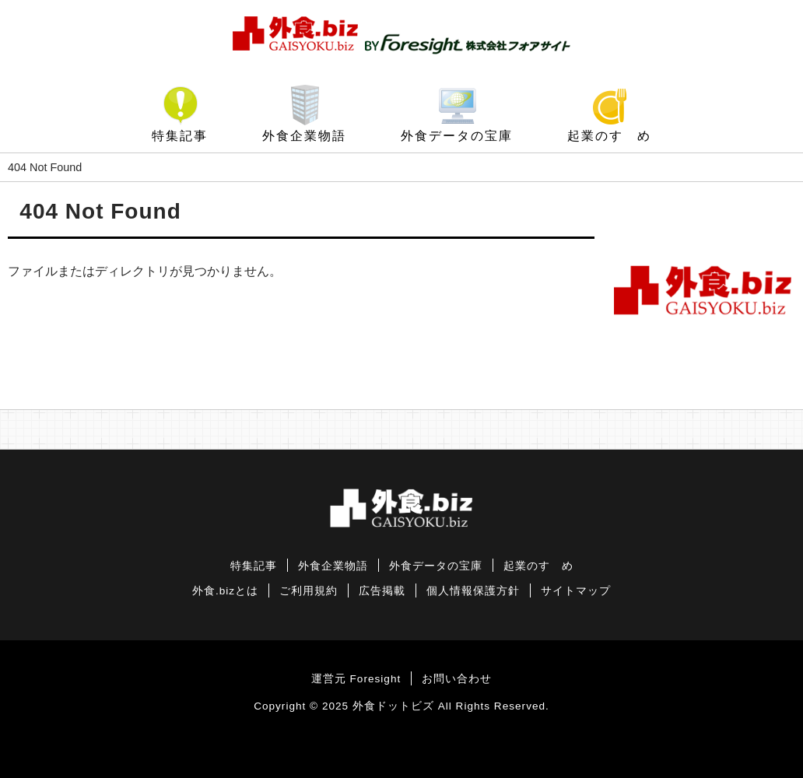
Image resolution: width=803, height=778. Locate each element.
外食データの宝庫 (457, 135)
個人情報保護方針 (473, 591)
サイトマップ (576, 591)
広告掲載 (382, 591)
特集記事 (180, 135)
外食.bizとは (225, 591)
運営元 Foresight (356, 679)
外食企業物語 (304, 135)
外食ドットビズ (393, 706)
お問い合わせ (457, 679)
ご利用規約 (308, 591)
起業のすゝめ (609, 135)
